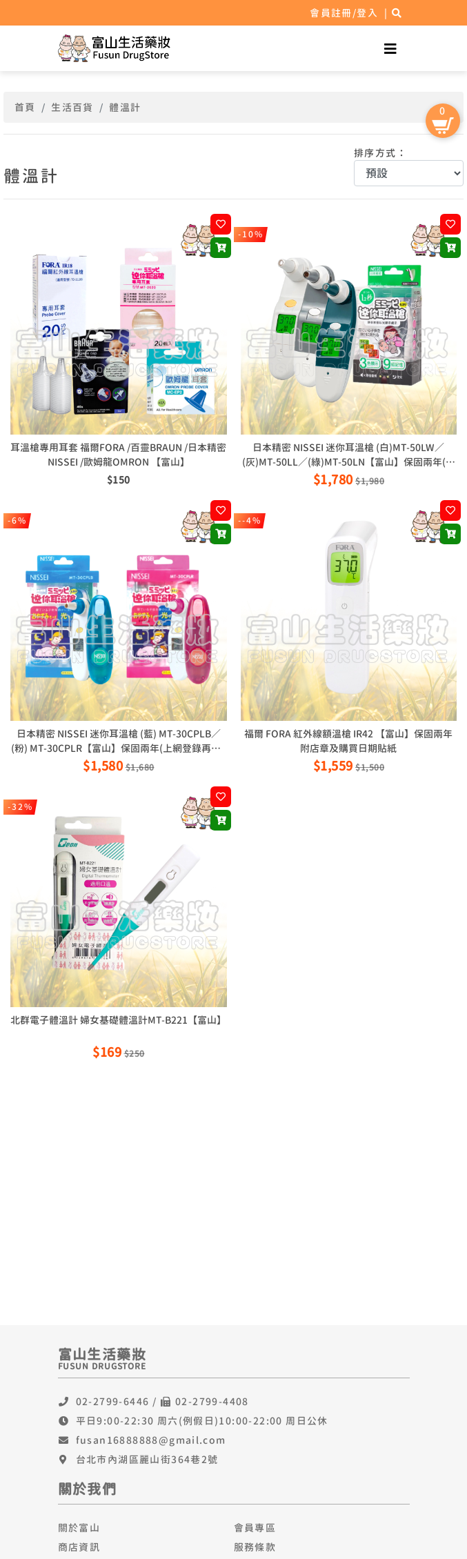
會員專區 (255, 1527)
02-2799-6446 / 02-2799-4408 (162, 1401)
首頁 (25, 107)
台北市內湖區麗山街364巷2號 (147, 1459)
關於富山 (79, 1527)
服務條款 (255, 1546)
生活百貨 (72, 107)
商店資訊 (79, 1546)
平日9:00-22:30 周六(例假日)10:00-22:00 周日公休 (202, 1420)
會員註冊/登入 (344, 12)
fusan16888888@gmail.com (151, 1440)
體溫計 (125, 107)
